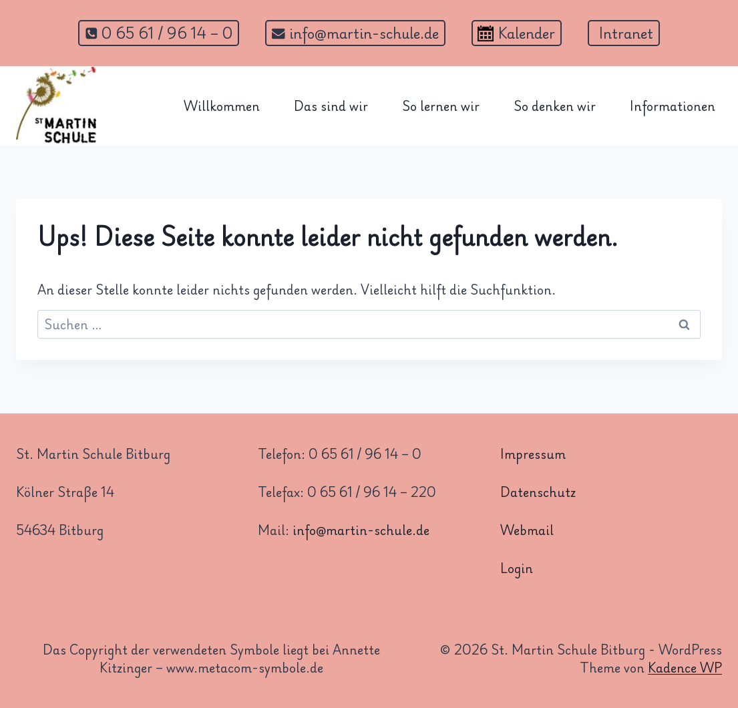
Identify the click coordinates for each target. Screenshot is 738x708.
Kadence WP (685, 667)
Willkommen (222, 106)
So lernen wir (441, 106)
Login (516, 568)
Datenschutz (538, 492)
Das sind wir (331, 106)
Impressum (533, 454)
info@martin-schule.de (361, 530)
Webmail (527, 530)
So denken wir (555, 106)
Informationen (672, 106)
